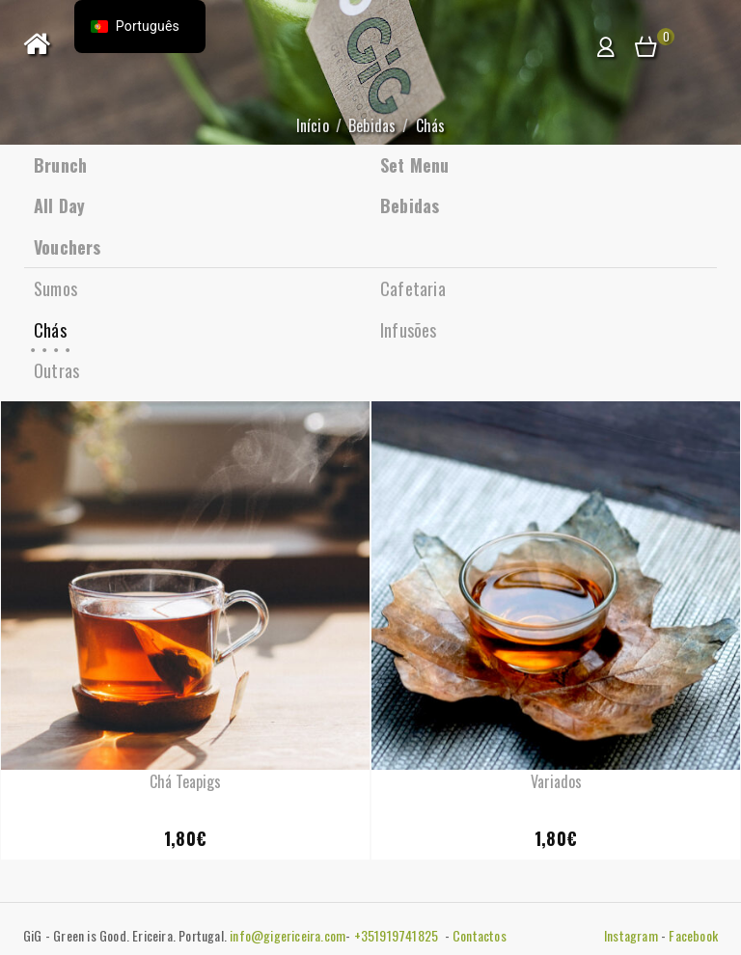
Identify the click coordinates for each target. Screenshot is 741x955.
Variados (556, 781)
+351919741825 (398, 935)
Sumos (55, 288)
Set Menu (415, 164)
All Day (59, 205)
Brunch (60, 164)
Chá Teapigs (185, 781)
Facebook (693, 935)
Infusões (408, 329)
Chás (50, 329)
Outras (56, 370)
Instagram (631, 935)
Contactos (480, 935)
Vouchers (67, 246)
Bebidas (372, 125)
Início (312, 125)
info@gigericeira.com (287, 935)
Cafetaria (413, 288)
